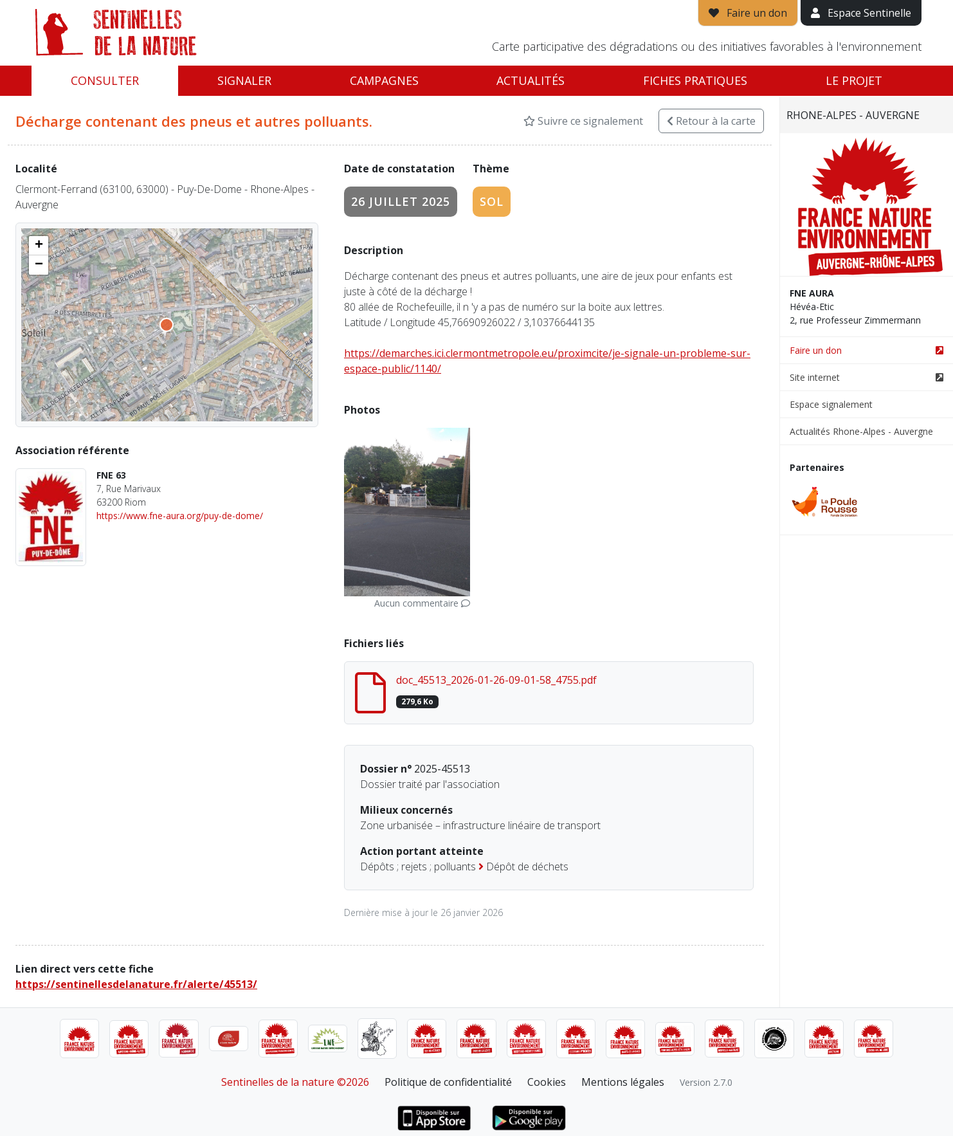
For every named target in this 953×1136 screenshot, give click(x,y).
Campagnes (384, 80)
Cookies (546, 1082)
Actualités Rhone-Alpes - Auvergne (861, 431)
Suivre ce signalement (583, 121)
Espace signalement (831, 404)
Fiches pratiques (695, 80)
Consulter (105, 80)
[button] (38, 245)
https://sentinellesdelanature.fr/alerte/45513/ (136, 984)
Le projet (854, 80)
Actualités (530, 80)
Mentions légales (622, 1082)
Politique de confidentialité (448, 1082)
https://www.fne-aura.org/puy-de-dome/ (179, 515)
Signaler (244, 80)
